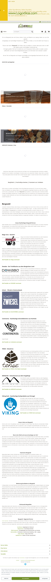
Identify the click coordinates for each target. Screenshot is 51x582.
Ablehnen (6, 578)
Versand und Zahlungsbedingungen (28, 560)
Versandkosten (22, 557)
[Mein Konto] (45, 31)
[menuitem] (3, 31)
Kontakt (17, 560)
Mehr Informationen (14, 574)
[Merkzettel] (42, 31)
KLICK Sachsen (5, 520)
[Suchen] (32, 31)
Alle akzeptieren (25, 578)
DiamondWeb (14, 532)
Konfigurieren (45, 578)
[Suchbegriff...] (23, 31)
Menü (3, 31)
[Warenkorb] (48, 31)
